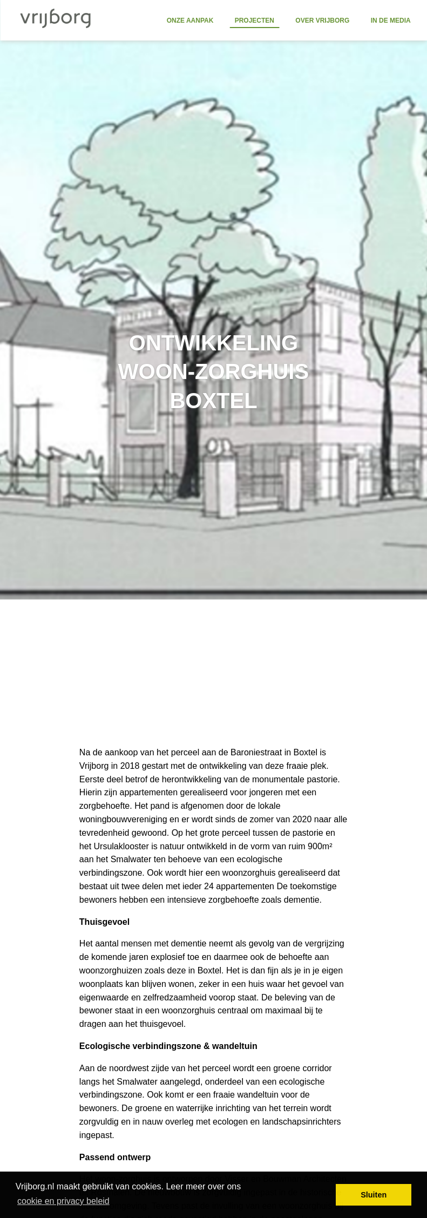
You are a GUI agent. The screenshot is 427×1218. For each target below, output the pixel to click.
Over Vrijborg (322, 20)
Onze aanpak (190, 20)
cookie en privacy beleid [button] (63, 1201)
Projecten (254, 20)
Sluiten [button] (374, 1194)
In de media (391, 20)
